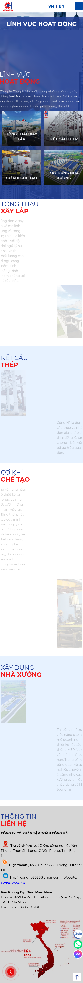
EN (61, 6)
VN (51, 6)
